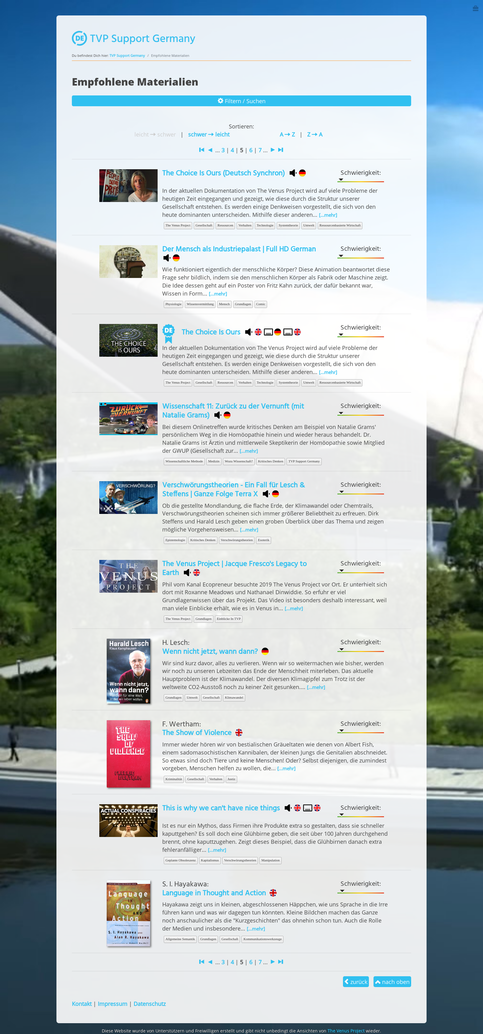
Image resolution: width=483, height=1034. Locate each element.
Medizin (214, 461)
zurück (356, 982)
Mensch (224, 304)
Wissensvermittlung (200, 304)
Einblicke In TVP (229, 618)
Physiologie (174, 304)
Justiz (231, 779)
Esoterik (263, 540)
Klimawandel (234, 697)
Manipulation (270, 860)
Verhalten (244, 225)
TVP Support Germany (127, 55)
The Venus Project (178, 225)
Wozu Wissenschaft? (239, 461)
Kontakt (82, 1003)
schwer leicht (208, 134)
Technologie (265, 225)
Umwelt (308, 225)
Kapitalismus (210, 860)
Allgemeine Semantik (180, 939)
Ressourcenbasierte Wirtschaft (340, 225)
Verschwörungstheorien (237, 540)
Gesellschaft (204, 225)
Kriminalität (174, 779)
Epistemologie (175, 540)
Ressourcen (225, 225)
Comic (260, 304)
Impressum (112, 1003)
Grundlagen (243, 304)
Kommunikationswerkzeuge (262, 939)
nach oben (392, 982)
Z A (314, 134)
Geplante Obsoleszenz (181, 860)
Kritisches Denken (270, 461)
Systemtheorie (288, 225)
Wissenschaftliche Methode (184, 461)
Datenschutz (150, 1003)
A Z (287, 134)
